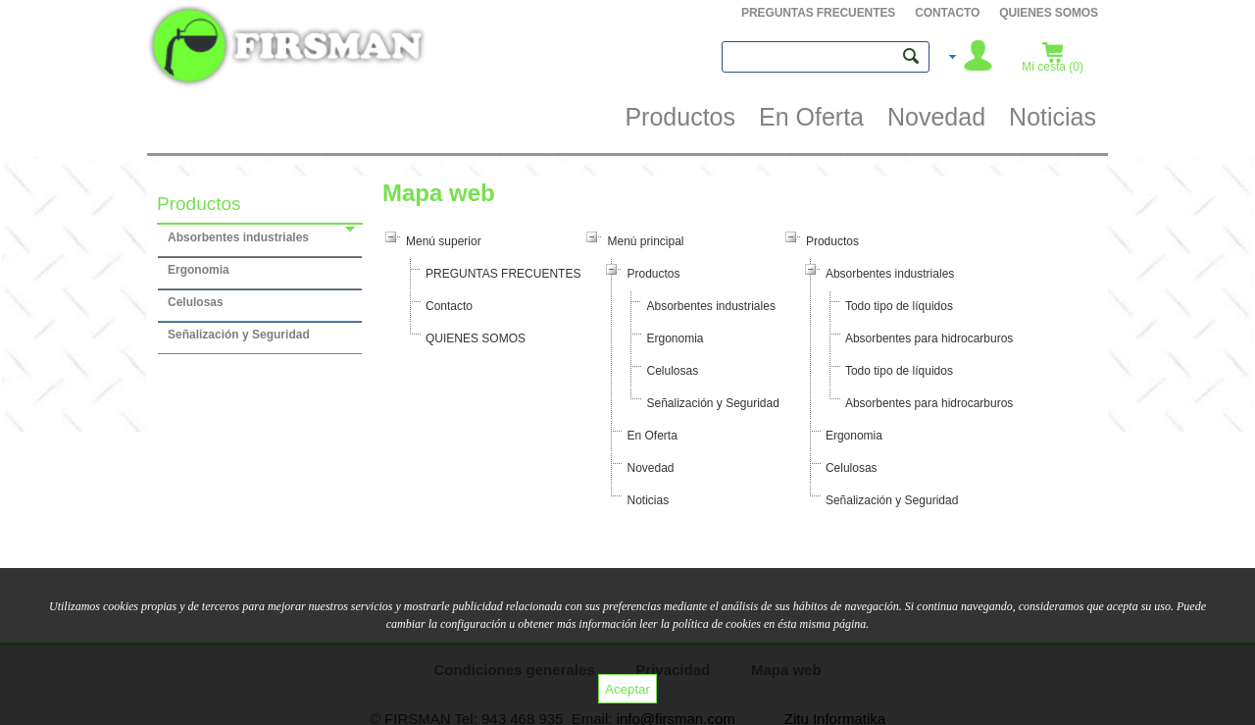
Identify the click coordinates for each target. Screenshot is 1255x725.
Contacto (947, 13)
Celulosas (672, 371)
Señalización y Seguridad (712, 403)
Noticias (648, 500)
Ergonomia (674, 338)
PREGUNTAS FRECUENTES (818, 13)
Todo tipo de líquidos (899, 306)
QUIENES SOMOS (1048, 13)
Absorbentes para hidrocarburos (929, 338)
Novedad (650, 468)
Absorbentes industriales (710, 306)
